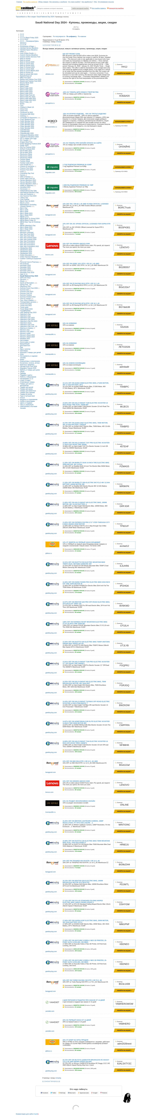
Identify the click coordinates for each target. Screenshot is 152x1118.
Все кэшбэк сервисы (99, 8)
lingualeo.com (50, 172)
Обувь (22, 371)
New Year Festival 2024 (28, 238)
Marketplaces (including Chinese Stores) (28, 205)
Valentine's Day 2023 (27, 318)
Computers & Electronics (28, 117)
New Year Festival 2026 (28, 239)
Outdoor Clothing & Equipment (30, 258)
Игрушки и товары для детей (30, 352)
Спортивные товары (27, 382)
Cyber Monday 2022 (27, 121)
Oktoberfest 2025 (26, 253)
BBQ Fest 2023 (25, 77)
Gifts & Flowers (25, 177)
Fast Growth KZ (25, 164)
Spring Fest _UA (25, 284)
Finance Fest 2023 (26, 170)
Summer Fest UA (26, 293)
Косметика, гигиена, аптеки (30, 363)
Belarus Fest (24, 84)
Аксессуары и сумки (27, 342)
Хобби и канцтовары (27, 401)
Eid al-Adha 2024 (26, 152)
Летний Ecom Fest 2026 (28, 366)
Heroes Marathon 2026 (28, 184)
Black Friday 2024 (26, 91)
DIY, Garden (24, 140)
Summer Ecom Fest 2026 (29, 288)
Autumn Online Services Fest (30, 57)
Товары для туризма (27, 392)
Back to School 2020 (27, 62)
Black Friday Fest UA (27, 95)
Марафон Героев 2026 (28, 368)
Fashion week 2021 (27, 163)
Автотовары (24, 340)
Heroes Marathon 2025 (28, 182)
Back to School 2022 (27, 65)
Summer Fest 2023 (26, 291)
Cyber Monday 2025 (27, 126)
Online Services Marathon (29, 257)
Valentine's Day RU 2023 (28, 321)
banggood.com (50, 215)
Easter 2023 (24, 145)
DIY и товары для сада (28, 138)
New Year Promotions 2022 (29, 246)
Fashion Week (25, 159)
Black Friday (24, 86)
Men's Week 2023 (26, 213)
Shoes (22, 281)
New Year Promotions (27, 241)
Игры (22, 354)
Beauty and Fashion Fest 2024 (30, 79)
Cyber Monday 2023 (27, 123)
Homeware (24, 189)
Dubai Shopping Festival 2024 (30, 144)
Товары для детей (26, 387)
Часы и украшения (26, 404)
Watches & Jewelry (26, 328)
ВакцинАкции (25, 344)
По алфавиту (71, 36)
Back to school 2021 (27, 64)
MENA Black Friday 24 (28, 220)
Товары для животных (28, 391)
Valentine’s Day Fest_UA (28, 326)
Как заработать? (87, 2)
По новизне (82, 36)
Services (23, 279)
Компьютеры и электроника (30, 361)
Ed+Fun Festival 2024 (27, 147)
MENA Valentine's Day (27, 225)
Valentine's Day (25, 314)
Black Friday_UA (26, 102)
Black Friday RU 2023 (27, 97)
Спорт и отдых (25, 380)
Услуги (22, 398)
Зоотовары (24, 351)
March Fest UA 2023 (27, 201)
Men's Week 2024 (26, 215)
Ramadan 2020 (25, 265)
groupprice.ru (50, 103)
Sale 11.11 (24, 274)
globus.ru (48, 553)
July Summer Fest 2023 (28, 196)
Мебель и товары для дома (30, 370)
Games (22, 175)
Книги (22, 359)
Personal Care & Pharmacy (29, 262)
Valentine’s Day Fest (27, 324)
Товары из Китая (26, 394)
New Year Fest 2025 (27, 236)
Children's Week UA (27, 107)
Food (22, 171)
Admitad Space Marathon (29, 50)
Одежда (23, 373)
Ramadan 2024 (25, 271)
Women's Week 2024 (27, 337)
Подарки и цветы (26, 375)
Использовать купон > (123, 121)
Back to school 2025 (27, 69)
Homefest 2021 (25, 187)
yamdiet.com (49, 1011)
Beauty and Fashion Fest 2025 (30, 81)
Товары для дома (26, 389)
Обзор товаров (43, 2)
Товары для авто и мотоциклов (26, 384)
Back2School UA (26, 76)
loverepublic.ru (50, 334)
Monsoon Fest (25, 231)
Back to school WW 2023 (28, 74)
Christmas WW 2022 (27, 114)
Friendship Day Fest (27, 173)
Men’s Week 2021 (26, 227)
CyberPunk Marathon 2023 (29, 137)
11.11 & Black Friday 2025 (29, 37)
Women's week (25, 333)
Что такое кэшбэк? (74, 2)
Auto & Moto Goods (27, 53)
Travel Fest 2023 (26, 305)
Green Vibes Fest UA (27, 178)
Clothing (23, 116)
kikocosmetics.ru (51, 127)
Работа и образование (28, 377)
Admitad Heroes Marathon (29, 48)
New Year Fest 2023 (27, 234)
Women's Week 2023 (27, 335)
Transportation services (28, 302)
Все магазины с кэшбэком (58, 2)
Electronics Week (26, 154)
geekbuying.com (51, 394)
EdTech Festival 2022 (27, 149)
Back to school (25, 60)
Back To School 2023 (27, 67)
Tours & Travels (25, 298)
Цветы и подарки (26, 403)
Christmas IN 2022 (26, 112)
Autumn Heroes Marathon (29, 55)
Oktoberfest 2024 (26, 251)
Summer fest (24, 290)
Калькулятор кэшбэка (116, 8)
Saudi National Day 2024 (45, 16)
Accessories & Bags (27, 46)
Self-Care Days (25, 278)
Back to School (25, 58)
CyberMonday (25, 130)
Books (22, 104)
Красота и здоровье (27, 364)
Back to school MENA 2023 (29, 71)
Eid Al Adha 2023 (26, 151)
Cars (21, 105)
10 (55, 45)
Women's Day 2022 (27, 331)
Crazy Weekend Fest (27, 119)
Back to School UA (26, 72)
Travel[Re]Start (25, 311)
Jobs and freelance (26, 194)
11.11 (22, 34)
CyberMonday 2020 (27, 133)
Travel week (24, 307)
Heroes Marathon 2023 (28, 180)
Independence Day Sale (28, 191)
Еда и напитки (25, 349)
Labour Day (24, 197)
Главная (19, 2)
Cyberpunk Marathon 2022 (29, 135)
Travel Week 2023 (26, 309)
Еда (21, 347)
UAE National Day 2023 (28, 312)
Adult (22, 51)
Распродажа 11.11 (26, 378)
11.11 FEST (24, 39)
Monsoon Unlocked (26, 232)
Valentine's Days (25, 323)
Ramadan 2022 (25, 267)
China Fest (24, 109)
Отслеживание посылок (106, 2)
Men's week (24, 210)
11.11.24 (23, 44)
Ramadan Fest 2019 (27, 272)
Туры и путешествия (27, 396)
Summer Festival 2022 (28, 297)
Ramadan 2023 (25, 269)
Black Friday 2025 (26, 93)
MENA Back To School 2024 (29, 218)
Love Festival (24, 199)
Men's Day (23, 208)
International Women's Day (29, 192)
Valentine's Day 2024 (27, 319)
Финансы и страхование (28, 399)
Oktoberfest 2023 (26, 250)
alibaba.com (49, 74)
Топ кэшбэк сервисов (30, 2)
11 (57, 45)
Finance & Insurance (27, 166)
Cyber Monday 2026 (27, 128)
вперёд (58, 42)
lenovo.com (49, 255)
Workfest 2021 (25, 338)
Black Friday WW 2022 (28, 98)
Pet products (24, 264)
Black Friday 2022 (26, 90)
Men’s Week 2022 (26, 229)
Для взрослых (25, 345)
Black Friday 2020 (26, 88)
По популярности (59, 36)
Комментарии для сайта (27, 1114)
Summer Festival (26, 295)
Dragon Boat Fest (26, 142)
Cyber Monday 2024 (27, 124)
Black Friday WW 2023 (28, 100)
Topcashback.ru (21, 16)
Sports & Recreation (27, 283)
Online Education (26, 255)
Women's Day (25, 330)
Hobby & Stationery (26, 185)
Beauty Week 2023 (26, 83)
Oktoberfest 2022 (26, 248)
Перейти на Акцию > (124, 73)
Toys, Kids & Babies (27, 300)
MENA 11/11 (24, 217)
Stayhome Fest (25, 286)
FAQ (95, 2)
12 (59, 45)
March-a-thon (24, 203)
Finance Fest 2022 (26, 168)
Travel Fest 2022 (26, 304)
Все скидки (32, 16)
